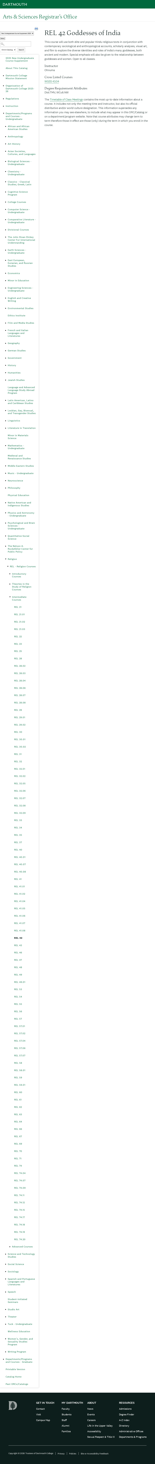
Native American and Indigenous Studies (19, 504)
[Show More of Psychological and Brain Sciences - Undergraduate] (5, 523)
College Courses (17, 202)
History (12, 365)
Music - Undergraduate (21, 473)
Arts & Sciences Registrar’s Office (40, 16)
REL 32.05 (20, 783)
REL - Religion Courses (23, 566)
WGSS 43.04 (51, 81)
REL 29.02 (20, 724)
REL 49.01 (19, 982)
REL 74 (18, 1165)
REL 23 (18, 643)
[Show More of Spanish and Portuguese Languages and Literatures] (5, 1279)
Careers (91, 1420)
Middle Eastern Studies (21, 465)
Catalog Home (14, 1376)
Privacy (61, 1453)
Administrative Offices (131, 1431)
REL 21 (18, 607)
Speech (12, 1291)
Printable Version (15, 1369)
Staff (64, 1420)
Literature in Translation (22, 428)
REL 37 (18, 842)
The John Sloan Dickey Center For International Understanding (21, 240)
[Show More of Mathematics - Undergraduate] (5, 445)
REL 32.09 (20, 813)
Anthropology (15, 136)
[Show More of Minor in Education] (5, 280)
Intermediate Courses (19, 598)
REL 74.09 (20, 1187)
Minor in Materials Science (18, 437)
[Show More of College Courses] (5, 202)
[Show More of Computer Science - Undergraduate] (5, 209)
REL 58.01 (19, 1070)
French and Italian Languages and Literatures (18, 333)
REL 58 (18, 1062)
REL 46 (18, 952)
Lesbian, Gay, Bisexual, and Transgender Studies (22, 412)
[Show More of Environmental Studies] (5, 308)
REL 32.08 (20, 805)
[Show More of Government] (5, 358)
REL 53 (18, 989)
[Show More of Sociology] (5, 1271)
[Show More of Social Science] (5, 1264)
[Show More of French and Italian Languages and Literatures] (5, 330)
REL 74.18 (19, 1224)
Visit (38, 1414)
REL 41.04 (19, 901)
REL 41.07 (19, 923)
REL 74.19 (19, 1232)
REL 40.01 (20, 857)
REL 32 (18, 761)
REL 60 (18, 1092)
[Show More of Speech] (5, 1292)
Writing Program (17, 1351)
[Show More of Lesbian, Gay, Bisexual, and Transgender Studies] (5, 410)
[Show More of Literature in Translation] (5, 428)
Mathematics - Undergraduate (16, 447)
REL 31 (18, 754)
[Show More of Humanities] (5, 372)
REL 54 (18, 996)
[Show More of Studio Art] (5, 1309)
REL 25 (18, 651)
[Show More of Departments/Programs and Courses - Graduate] (3, 1359)
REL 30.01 (20, 739)
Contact (40, 1408)
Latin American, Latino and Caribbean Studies (21, 402)
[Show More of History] (5, 365)
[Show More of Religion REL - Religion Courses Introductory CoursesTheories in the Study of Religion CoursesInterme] (5, 559)
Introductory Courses (19, 575)
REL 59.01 (19, 1084)
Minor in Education (18, 280)
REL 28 (18, 658)
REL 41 (18, 879)
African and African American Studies (18, 128)
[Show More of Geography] (5, 343)
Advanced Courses (22, 1246)
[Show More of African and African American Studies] (5, 126)
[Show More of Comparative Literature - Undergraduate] (5, 219)
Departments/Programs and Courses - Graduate (19, 1360)
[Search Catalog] (15, 44)
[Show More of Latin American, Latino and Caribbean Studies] (5, 400)
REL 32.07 (20, 798)
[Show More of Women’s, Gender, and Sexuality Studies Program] (5, 1338)
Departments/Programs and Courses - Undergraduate (19, 116)
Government (15, 357)
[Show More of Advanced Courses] (10, 1246)
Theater (12, 1316)
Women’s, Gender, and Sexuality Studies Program (20, 1341)
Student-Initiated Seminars (17, 1301)
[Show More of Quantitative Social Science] (5, 536)
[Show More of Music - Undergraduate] (5, 473)
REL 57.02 (19, 1033)
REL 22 (18, 636)
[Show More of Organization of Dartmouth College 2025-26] (3, 85)
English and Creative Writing (19, 299)
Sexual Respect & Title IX (101, 1436)
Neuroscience (15, 480)
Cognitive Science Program (18, 193)
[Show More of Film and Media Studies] (5, 323)
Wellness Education (19, 1331)
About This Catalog (16, 68)
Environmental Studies (21, 308)
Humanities (14, 372)
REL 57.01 (19, 1026)
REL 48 (18, 967)
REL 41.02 (19, 893)
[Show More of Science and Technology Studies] (5, 1254)
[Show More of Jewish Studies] (5, 380)
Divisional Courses (18, 229)
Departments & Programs (132, 1436)
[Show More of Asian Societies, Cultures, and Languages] (5, 151)
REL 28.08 (20, 702)
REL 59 (18, 1077)
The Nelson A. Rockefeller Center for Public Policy (20, 549)
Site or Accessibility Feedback (95, 1453)
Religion (12, 559)
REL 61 (18, 1099)
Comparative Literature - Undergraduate (22, 221)
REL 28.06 (20, 688)
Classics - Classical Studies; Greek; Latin (19, 183)
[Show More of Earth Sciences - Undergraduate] (5, 250)
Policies (72, 1453)
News (90, 1408)
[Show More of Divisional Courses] (5, 229)
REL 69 (18, 1143)
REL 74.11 (19, 1195)
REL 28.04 (20, 680)
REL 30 (18, 732)
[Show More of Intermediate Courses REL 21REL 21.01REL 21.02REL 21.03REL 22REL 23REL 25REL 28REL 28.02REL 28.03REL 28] (10, 597)
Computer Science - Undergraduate (19, 211)
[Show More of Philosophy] (5, 488)
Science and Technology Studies (21, 1255)
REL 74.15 (19, 1209)
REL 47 (18, 959)
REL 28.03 (20, 673)
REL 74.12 (19, 1202)
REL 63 (18, 1114)
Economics (14, 273)
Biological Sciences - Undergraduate (19, 163)
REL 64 (18, 1121)
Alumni (65, 1425)
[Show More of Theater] (5, 1316)
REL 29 (18, 710)
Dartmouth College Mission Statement (16, 77)
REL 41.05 (19, 908)
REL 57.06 (20, 1048)
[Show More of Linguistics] (5, 420)
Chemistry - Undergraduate (16, 173)
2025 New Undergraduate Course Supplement (20, 59)
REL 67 (18, 1136)
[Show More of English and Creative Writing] (5, 298)
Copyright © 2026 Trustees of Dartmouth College (31, 1453)
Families (66, 1431)
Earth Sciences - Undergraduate (17, 251)
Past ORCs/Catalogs (17, 1384)
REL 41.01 (19, 886)
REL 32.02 (20, 776)
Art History (14, 143)
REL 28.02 (20, 665)
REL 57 (18, 1018)
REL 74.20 (20, 1239)
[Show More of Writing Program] (5, 1351)
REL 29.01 (19, 717)
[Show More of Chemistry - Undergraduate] (5, 171)
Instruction (12, 106)
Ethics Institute (16, 315)
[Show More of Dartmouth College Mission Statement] (3, 75)
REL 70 (18, 1151)
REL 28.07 (20, 695)
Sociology (13, 1271)
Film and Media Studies (21, 322)
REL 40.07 (20, 864)
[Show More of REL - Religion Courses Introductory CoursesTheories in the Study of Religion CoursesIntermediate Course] (7, 566)
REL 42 (18, 937)
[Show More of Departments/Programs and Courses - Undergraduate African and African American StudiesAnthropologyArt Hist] (3, 113)
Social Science (16, 1264)
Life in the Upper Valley (100, 1425)
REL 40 (18, 849)
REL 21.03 (19, 629)
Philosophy (14, 487)
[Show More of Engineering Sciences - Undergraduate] (5, 288)
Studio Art (13, 1309)
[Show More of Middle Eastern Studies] (5, 466)
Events (91, 1414)
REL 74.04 (20, 1173)
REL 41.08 (19, 930)
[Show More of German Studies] (5, 350)
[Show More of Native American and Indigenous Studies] (5, 502)
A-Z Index (124, 1420)
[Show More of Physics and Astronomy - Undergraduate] (5, 512)
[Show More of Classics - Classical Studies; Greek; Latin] (5, 181)
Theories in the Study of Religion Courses (21, 586)
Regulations (12, 98)
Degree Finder (126, 1414)
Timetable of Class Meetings (66, 99)
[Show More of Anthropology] (5, 136)
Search (21, 50)
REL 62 (18, 1107)
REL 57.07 (19, 1055)
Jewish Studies (16, 380)
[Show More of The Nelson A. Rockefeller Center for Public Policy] (5, 546)
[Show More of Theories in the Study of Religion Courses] (10, 584)
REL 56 (18, 1011)
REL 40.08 (20, 871)
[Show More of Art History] (5, 144)
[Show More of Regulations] (3, 98)
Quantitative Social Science (18, 537)
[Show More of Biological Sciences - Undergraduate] (5, 161)
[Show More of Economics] (5, 273)
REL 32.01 (19, 768)
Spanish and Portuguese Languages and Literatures (21, 1281)
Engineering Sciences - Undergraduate (20, 289)
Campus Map (43, 1420)
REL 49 (18, 974)
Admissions (125, 1408)
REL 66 (18, 1129)
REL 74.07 (20, 1180)
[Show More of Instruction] (3, 106)
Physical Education (18, 495)
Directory (124, 1425)
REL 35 (18, 834)
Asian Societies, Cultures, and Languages (22, 153)
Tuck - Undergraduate (20, 1324)
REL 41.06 (19, 915)
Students (66, 1414)
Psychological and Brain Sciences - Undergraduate (21, 525)
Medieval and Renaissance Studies (19, 457)
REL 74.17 (19, 1217)
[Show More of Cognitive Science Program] (5, 192)
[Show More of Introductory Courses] (10, 573)
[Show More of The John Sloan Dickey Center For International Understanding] (5, 237)
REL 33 (18, 820)
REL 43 (18, 945)
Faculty (66, 1408)
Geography (14, 343)
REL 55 (18, 1004)
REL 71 (18, 1158)
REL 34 (18, 827)
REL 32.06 (20, 790)
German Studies (17, 350)
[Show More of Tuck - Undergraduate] (5, 1324)
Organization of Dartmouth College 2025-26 (20, 88)
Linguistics (14, 420)
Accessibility (94, 1431)
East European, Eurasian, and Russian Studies (20, 263)
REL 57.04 (20, 1040)
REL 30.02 (20, 746)
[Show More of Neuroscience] (5, 480)
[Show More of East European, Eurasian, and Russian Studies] (5, 260)
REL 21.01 (19, 614)
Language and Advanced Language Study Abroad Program (21, 390)
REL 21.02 (19, 621)
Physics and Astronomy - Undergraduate (21, 514)
